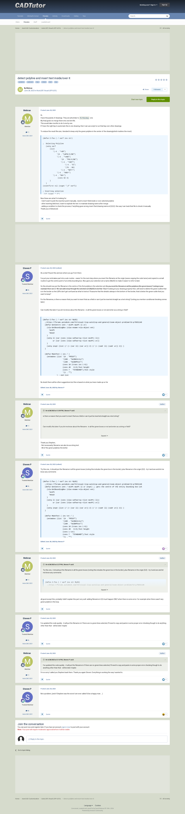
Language (88, 805)
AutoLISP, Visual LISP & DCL (47, 91)
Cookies (98, 805)
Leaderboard (45, 22)
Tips (84, 16)
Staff (35, 22)
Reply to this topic (158, 99)
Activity (55, 16)
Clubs (17, 22)
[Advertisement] (92, 51)
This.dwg (85, 118)
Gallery (76, 16)
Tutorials (20, 16)
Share (146, 89)
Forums (45, 17)
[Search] (140, 16)
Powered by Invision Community (92, 810)
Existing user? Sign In (148, 5)
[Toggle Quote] (44, 410)
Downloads (66, 16)
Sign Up (164, 5)
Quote (48, 219)
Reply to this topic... (37, 739)
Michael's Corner (33, 16)
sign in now (66, 727)
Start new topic (137, 99)
